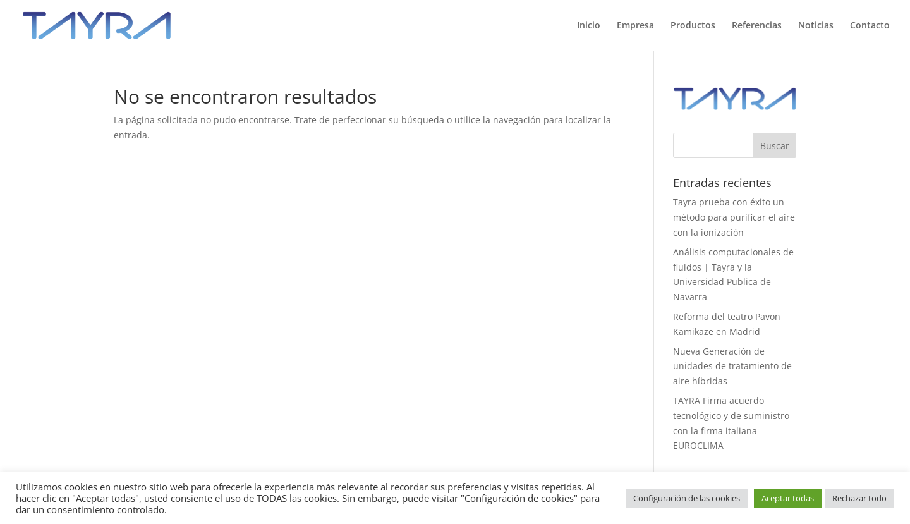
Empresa (635, 26)
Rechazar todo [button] (859, 498)
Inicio (588, 26)
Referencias (757, 26)
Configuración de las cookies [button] (686, 498)
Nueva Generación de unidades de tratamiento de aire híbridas (732, 366)
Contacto (870, 26)
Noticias (816, 26)
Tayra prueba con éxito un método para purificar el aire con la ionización (734, 217)
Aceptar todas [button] (787, 498)
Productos (692, 26)
